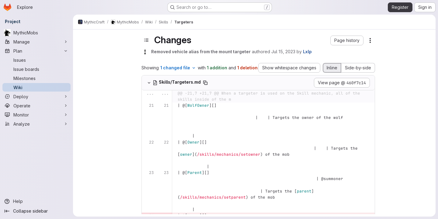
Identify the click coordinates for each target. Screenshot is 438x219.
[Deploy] (36, 96)
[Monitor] (36, 114)
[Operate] (36, 105)
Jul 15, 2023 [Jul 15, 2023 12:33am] (283, 51)
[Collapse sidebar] (36, 211)
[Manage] (36, 41)
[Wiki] (36, 87)
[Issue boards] (36, 69)
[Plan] (36, 51)
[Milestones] (36, 78)
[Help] (36, 201)
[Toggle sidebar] (146, 40)
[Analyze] (36, 124)
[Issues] (36, 60)
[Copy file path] (205, 82)
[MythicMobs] (36, 32)
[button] (346, 40)
